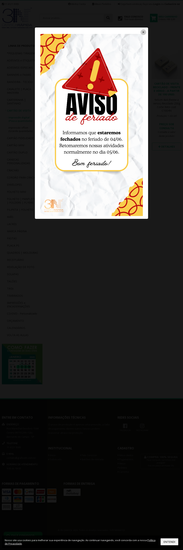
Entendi (169, 542)
